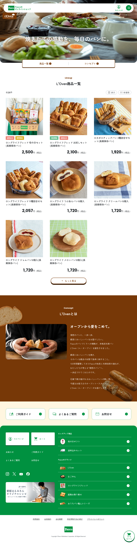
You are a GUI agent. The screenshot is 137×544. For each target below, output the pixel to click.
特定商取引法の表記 (75, 519)
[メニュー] (128, 8)
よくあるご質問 (13, 460)
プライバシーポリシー (95, 519)
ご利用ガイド (37, 452)
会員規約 (47, 519)
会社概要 (59, 519)
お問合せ (35, 460)
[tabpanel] (68, 191)
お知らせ (10, 452)
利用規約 (36, 519)
